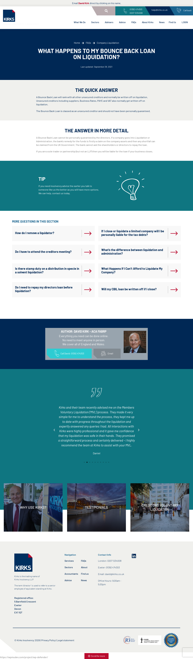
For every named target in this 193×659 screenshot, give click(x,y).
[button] (106, 10)
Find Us (173, 22)
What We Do (80, 22)
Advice (123, 22)
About (84, 567)
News (162, 22)
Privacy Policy (48, 640)
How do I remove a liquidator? (34, 233)
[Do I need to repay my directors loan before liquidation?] (88, 289)
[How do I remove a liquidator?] (88, 233)
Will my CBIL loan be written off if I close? (129, 289)
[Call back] (179, 10)
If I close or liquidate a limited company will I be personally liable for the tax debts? (132, 232)
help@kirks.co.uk (160, 10)
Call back (187, 10)
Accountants (71, 573)
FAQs (134, 22)
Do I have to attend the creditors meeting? (43, 251)
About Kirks (148, 22)
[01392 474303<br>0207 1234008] (125, 11)
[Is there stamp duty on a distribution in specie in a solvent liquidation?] (88, 271)
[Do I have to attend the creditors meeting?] (88, 252)
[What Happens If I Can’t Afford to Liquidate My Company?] (174, 271)
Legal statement (65, 640)
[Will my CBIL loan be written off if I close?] (174, 289)
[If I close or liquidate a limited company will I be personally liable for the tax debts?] (174, 233)
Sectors (96, 22)
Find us (85, 573)
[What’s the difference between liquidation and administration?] (174, 252)
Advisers (110, 22)
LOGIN (185, 22)
